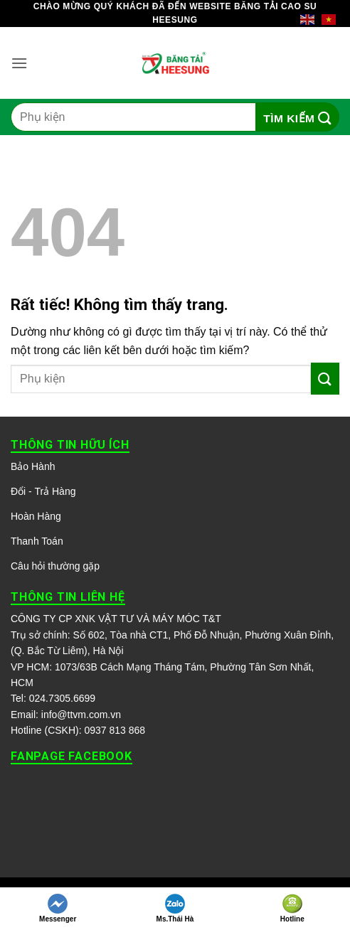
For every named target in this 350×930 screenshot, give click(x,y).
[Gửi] (297, 117)
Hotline (292, 908)
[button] (19, 63)
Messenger (57, 908)
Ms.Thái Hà (175, 908)
